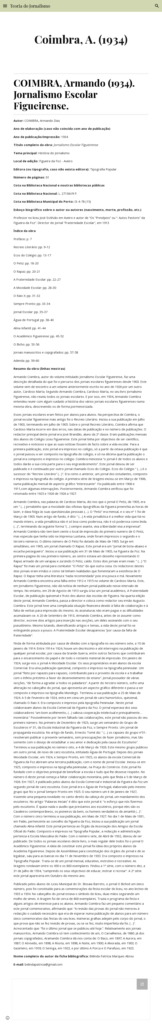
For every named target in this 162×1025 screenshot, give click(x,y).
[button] (5, 6)
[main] (81, 39)
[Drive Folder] (81, 999)
